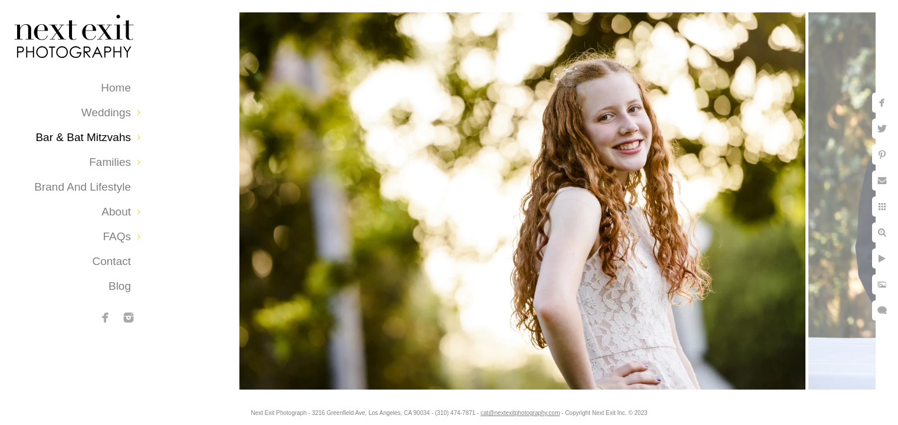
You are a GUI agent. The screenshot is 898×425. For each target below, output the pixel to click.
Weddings (106, 112)
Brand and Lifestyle (82, 187)
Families (110, 162)
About (116, 211)
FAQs (117, 236)
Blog (119, 286)
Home (116, 87)
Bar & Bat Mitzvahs (83, 137)
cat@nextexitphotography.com (520, 413)
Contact (112, 261)
